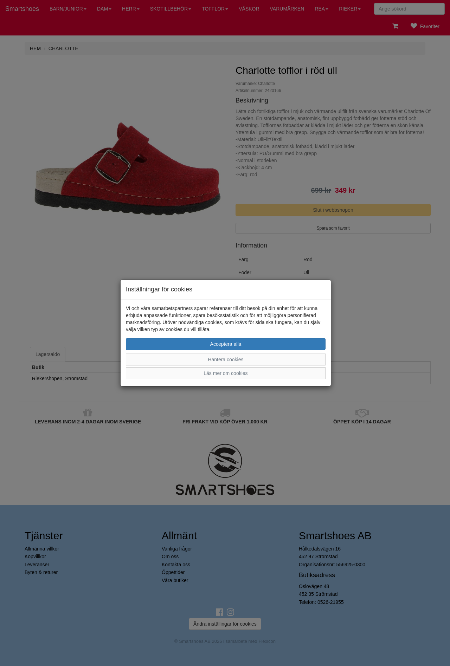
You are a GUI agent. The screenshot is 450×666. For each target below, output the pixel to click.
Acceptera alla (226, 344)
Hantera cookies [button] (225, 359)
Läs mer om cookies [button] (226, 373)
